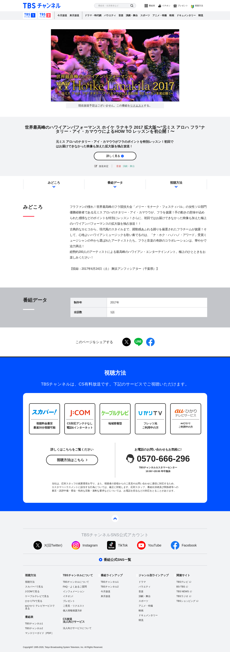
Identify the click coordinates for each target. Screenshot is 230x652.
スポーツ (145, 15)
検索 (131, 5)
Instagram (90, 545)
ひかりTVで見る (33, 601)
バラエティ (110, 15)
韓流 (200, 15)
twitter (126, 342)
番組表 (152, 5)
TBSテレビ (182, 581)
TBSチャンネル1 (30, 15)
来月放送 (74, 15)
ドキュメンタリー (186, 15)
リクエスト (137, 105)
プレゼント (183, 5)
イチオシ (166, 5)
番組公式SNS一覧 (117, 559)
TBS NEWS (182, 591)
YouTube (154, 545)
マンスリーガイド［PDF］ (39, 633)
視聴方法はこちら (70, 460)
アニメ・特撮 (159, 15)
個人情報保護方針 (72, 610)
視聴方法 (199, 5)
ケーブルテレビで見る (37, 596)
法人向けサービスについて (77, 628)
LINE (138, 342)
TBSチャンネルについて (76, 581)
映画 (171, 15)
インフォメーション (73, 591)
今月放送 (62, 15)
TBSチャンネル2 (45, 15)
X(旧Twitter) (53, 545)
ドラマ (142, 581)
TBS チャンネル (42, 6)
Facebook (189, 545)
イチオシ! (68, 596)
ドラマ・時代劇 (93, 15)
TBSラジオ (182, 596)
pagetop (115, 518)
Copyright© (28, 647)
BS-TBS (180, 586)
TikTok (123, 545)
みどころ (54, 182)
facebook (150, 342)
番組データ (115, 182)
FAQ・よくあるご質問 (75, 586)
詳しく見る (113, 156)
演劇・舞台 (132, 15)
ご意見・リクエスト (73, 605)
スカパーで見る (34, 586)
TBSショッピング (185, 601)
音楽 (120, 15)
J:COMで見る (32, 591)
